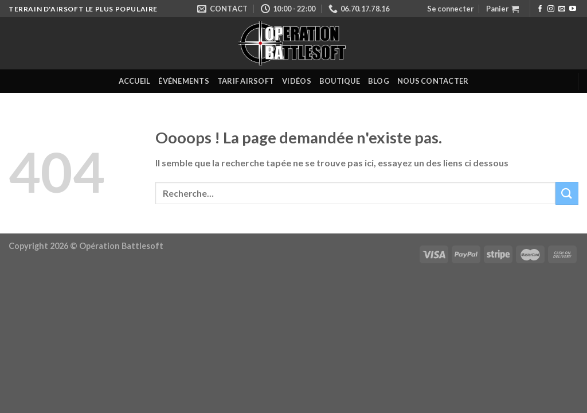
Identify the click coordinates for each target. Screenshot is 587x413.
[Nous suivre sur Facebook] (540, 9)
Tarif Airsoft (245, 80)
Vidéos (296, 80)
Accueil (135, 80)
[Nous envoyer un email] (561, 9)
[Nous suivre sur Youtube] (572, 9)
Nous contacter (433, 80)
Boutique (339, 80)
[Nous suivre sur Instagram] (550, 9)
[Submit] (566, 193)
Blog (378, 80)
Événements (183, 80)
